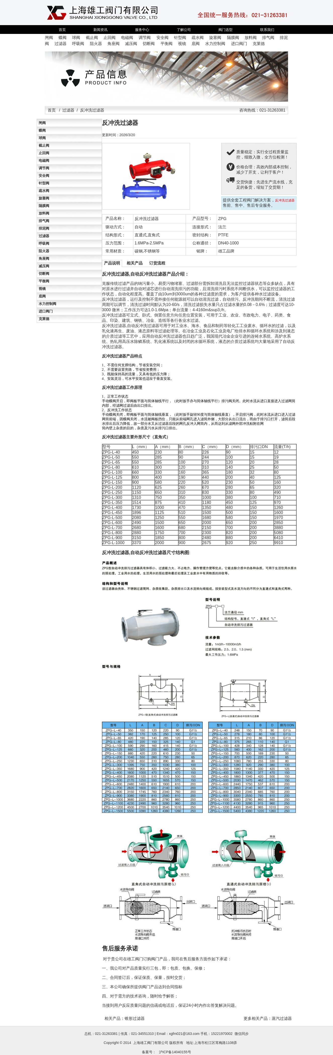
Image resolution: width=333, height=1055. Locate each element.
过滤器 (68, 110)
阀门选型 (225, 30)
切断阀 (44, 274)
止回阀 (44, 153)
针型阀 (44, 183)
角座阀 (44, 258)
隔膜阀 (44, 206)
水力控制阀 (47, 304)
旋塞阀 (44, 198)
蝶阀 (42, 130)
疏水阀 (44, 191)
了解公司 (184, 30)
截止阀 (44, 145)
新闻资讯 (100, 30)
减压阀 (44, 266)
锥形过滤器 (135, 1018)
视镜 (42, 289)
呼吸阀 (44, 243)
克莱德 (44, 319)
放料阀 (44, 213)
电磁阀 (44, 161)
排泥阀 (44, 228)
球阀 (42, 138)
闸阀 (42, 123)
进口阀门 (46, 311)
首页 (62, 30)
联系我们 (267, 30)
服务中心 (142, 30)
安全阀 (44, 176)
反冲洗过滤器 (147, 219)
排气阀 (44, 221)
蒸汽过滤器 (282, 1018)
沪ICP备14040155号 (175, 1052)
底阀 (42, 296)
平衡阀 (44, 281)
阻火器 (44, 251)
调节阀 (44, 168)
